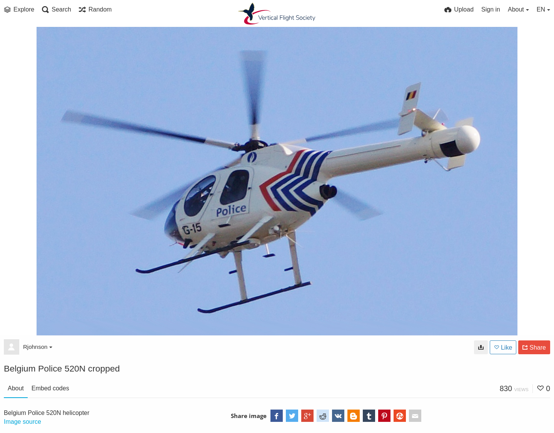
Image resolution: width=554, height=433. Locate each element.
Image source (22, 421)
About (16, 388)
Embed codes (50, 388)
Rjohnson (37, 346)
